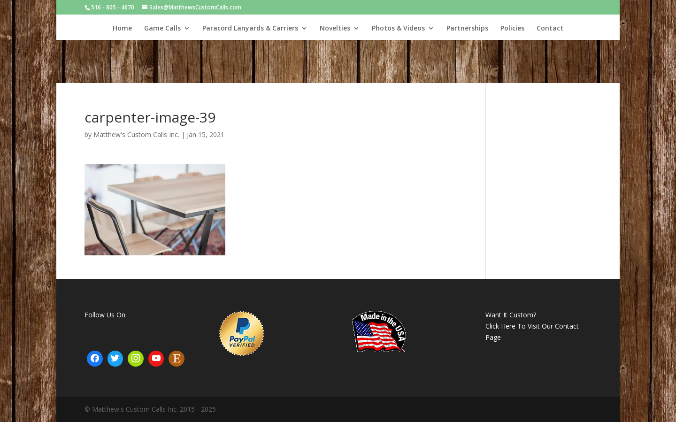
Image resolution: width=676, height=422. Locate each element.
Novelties (335, 28)
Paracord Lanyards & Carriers (250, 28)
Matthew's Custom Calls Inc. (136, 134)
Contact (550, 28)
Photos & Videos (398, 28)
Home (122, 28)
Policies (512, 28)
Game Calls (162, 28)
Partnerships (467, 28)
